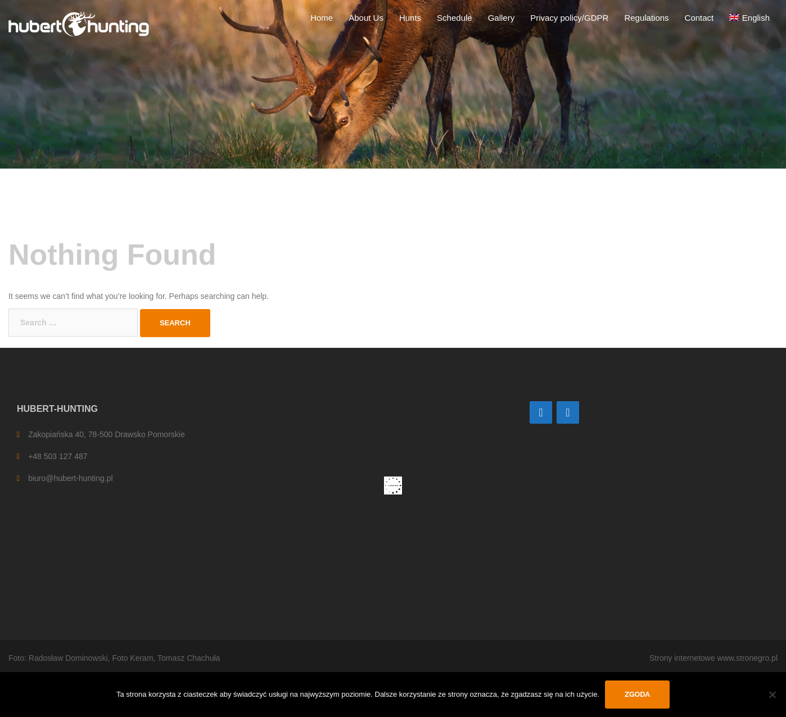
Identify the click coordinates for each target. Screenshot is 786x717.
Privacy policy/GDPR (569, 17)
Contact (699, 17)
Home (321, 17)
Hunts (410, 17)
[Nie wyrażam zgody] (772, 694)
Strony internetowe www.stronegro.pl (713, 658)
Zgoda (637, 694)
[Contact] (541, 412)
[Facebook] (568, 412)
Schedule (454, 17)
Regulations (646, 17)
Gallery (501, 17)
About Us (366, 17)
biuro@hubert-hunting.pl (70, 478)
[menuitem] (749, 18)
